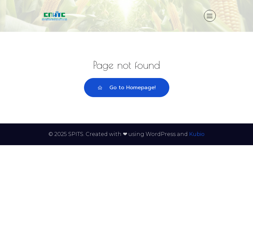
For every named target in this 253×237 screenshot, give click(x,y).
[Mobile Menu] (210, 16)
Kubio (197, 134)
